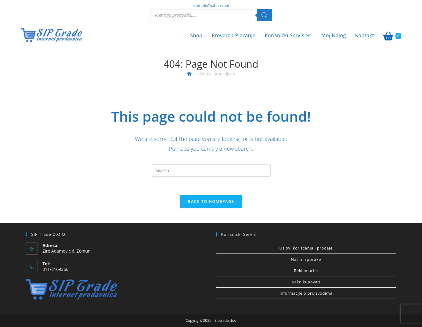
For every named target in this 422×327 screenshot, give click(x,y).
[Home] (189, 73)
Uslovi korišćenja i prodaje (305, 248)
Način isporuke (306, 259)
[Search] (264, 15)
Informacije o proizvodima (306, 293)
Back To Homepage (211, 201)
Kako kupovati (306, 282)
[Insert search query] (211, 170)
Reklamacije (306, 270)
